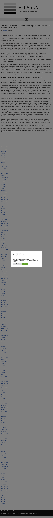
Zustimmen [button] (25, 263)
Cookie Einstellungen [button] (17, 263)
